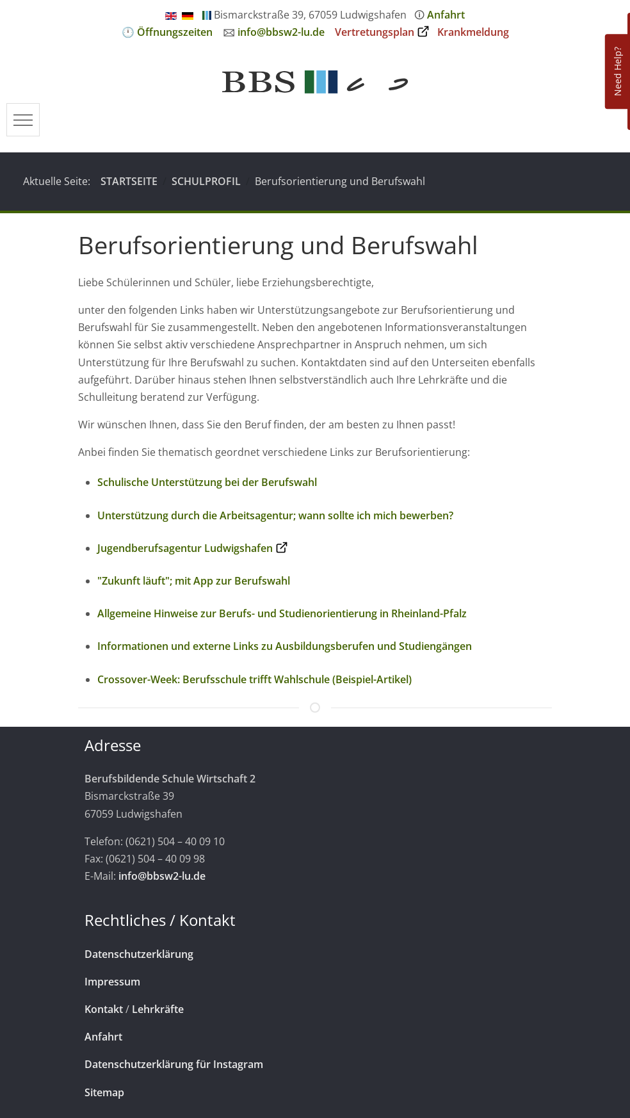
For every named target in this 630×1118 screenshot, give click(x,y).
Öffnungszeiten (175, 32)
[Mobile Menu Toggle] (23, 119)
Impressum (112, 982)
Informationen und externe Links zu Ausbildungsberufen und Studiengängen (284, 646)
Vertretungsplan (374, 32)
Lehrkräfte (158, 1009)
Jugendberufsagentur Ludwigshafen (185, 548)
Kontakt (104, 1009)
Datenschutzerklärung (139, 954)
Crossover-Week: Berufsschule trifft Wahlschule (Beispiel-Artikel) (254, 679)
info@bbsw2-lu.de (281, 32)
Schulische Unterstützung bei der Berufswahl (207, 482)
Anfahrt (446, 15)
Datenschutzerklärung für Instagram (174, 1064)
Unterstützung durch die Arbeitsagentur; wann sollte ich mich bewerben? (275, 515)
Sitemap (104, 1092)
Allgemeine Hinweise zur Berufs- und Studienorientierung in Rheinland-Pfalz (282, 613)
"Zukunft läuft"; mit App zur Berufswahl (193, 581)
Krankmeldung (473, 32)
